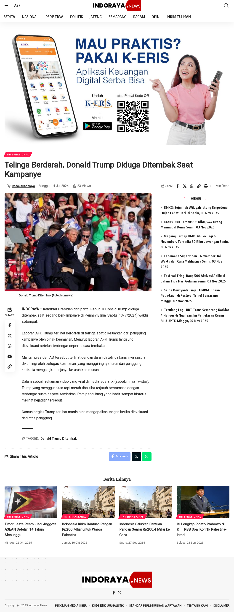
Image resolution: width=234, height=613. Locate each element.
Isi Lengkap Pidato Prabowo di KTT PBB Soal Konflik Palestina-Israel (203, 530)
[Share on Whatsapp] (192, 186)
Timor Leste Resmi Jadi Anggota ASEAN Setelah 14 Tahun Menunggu (31, 530)
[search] (226, 5)
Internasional (18, 154)
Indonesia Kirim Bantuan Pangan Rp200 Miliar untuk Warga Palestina (87, 530)
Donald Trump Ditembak (59, 439)
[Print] (206, 186)
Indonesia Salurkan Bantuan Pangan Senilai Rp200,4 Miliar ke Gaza (145, 530)
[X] (119, 594)
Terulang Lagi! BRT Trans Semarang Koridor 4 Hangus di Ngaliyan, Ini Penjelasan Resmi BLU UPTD (195, 315)
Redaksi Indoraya (24, 186)
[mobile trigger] (8, 5)
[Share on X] (184, 186)
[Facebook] (114, 594)
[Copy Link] (199, 186)
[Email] (10, 359)
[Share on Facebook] (177, 186)
